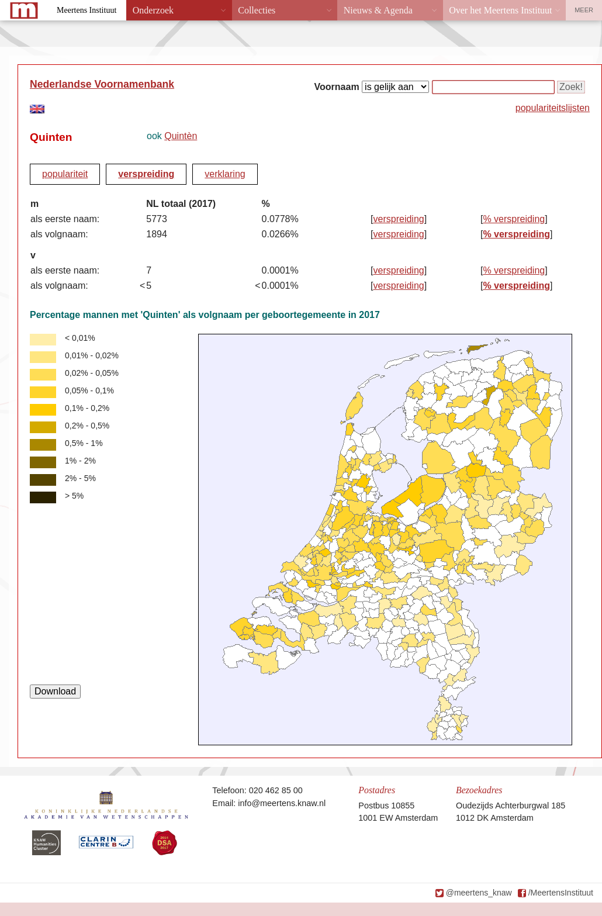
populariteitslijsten (552, 108)
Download (55, 691)
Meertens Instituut (86, 10)
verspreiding (146, 174)
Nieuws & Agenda (378, 10)
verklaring (225, 174)
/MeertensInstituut (560, 892)
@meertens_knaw (479, 892)
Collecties (256, 10)
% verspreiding (514, 219)
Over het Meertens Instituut (500, 10)
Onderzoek (153, 10)
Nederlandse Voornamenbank (102, 84)
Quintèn (180, 136)
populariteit (65, 174)
